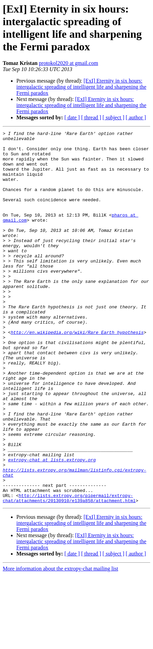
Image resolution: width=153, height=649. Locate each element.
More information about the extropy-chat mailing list (60, 643)
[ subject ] (113, 117)
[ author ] (136, 117)
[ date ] (72, 117)
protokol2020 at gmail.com (68, 63)
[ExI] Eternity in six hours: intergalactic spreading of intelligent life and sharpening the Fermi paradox (81, 87)
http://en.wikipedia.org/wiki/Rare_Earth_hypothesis (77, 373)
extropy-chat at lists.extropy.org (52, 526)
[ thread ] (91, 117)
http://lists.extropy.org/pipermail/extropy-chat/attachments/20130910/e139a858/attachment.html (69, 572)
